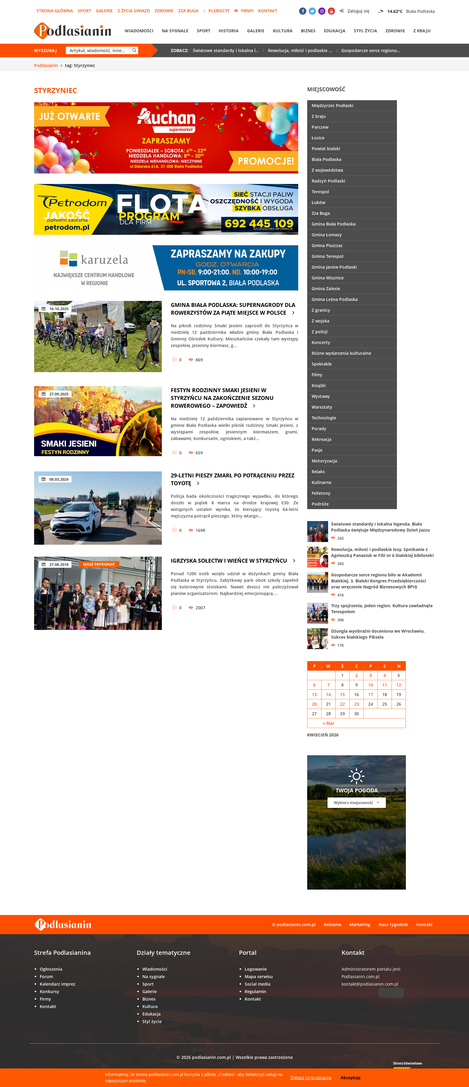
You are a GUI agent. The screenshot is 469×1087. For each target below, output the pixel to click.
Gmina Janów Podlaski (334, 267)
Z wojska (320, 321)
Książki (319, 385)
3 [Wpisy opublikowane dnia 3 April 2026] (370, 675)
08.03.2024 (55, 479)
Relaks (318, 471)
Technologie (324, 418)
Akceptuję (351, 1077)
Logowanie (256, 969)
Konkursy (49, 991)
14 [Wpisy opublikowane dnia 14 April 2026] (328, 694)
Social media (257, 984)
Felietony (321, 493)
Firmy (243, 10)
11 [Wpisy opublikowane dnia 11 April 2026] (384, 685)
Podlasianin (46, 65)
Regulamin (255, 991)
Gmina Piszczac (327, 245)
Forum (46, 976)
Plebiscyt (216, 10)
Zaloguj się (354, 11)
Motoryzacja (324, 461)
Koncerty (321, 342)
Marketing (359, 924)
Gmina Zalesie (326, 288)
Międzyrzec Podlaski (332, 105)
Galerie (104, 10)
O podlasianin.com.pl (293, 924)
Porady (319, 428)
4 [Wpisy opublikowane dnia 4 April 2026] (384, 675)
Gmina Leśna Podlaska (335, 299)
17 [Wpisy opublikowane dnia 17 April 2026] (370, 694)
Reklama (332, 924)
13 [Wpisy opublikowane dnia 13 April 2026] (314, 694)
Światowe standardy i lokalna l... (226, 51)
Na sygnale (175, 31)
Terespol (320, 191)
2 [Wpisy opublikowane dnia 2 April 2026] (356, 675)
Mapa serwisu (259, 976)
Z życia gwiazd (134, 10)
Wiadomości (139, 31)
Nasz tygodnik (393, 924)
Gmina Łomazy (327, 235)
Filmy (317, 374)
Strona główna (54, 10)
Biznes (308, 31)
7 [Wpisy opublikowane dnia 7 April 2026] (328, 685)
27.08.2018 (55, 564)
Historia (229, 31)
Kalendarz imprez (57, 984)
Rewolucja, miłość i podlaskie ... (300, 51)
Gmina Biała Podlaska (334, 224)
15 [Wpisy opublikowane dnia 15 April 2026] (342, 694)
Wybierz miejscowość (356, 802)
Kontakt (267, 10)
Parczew (320, 127)
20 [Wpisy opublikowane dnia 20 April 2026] (314, 704)
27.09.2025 (55, 394)
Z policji (320, 331)
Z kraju (422, 31)
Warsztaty (322, 407)
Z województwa (327, 170)
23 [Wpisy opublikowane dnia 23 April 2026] (356, 704)
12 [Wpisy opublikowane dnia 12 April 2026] (398, 685)
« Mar (328, 723)
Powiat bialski (326, 148)
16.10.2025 (55, 308)
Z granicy (321, 310)
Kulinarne (321, 482)
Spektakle (322, 364)
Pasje (317, 450)
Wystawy (321, 396)
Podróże (320, 504)
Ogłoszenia (51, 969)
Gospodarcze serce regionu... (371, 51)
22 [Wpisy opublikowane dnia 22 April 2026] (342, 704)
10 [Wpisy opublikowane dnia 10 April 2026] (370, 685)
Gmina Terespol (327, 256)
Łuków (318, 202)
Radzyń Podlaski (328, 181)
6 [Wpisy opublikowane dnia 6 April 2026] (314, 685)
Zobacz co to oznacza (310, 1077)
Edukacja (334, 31)
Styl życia (365, 31)
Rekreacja (321, 439)
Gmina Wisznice (328, 278)
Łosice (318, 138)
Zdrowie (164, 10)
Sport (84, 10)
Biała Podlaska (326, 159)
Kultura (283, 31)
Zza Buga (188, 10)
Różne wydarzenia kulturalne (341, 353)
